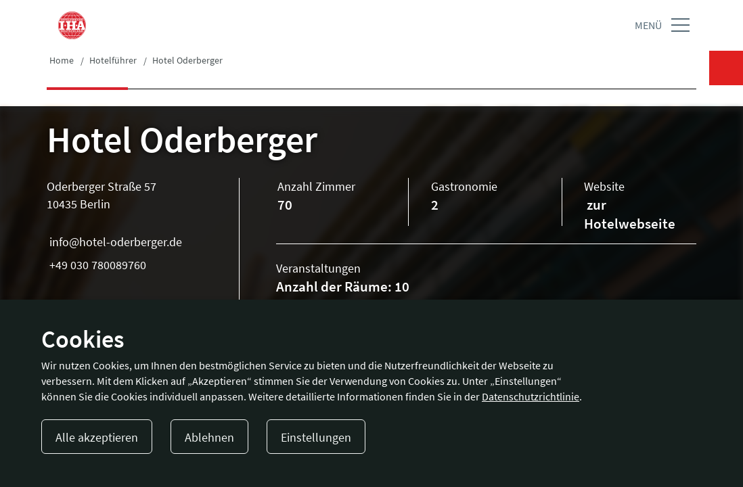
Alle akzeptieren (96, 437)
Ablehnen (209, 437)
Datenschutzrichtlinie (530, 396)
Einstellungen (316, 437)
